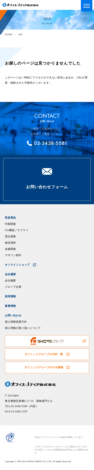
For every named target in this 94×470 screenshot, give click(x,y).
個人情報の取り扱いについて (23, 328)
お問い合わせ (13, 315)
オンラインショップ (17, 264)
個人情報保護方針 (16, 321)
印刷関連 (10, 223)
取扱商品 (10, 217)
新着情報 (10, 305)
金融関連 (10, 249)
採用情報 (10, 296)
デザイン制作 (13, 255)
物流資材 (10, 242)
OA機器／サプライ (16, 230)
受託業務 (10, 236)
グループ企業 (13, 286)
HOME (9, 34)
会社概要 (10, 274)
